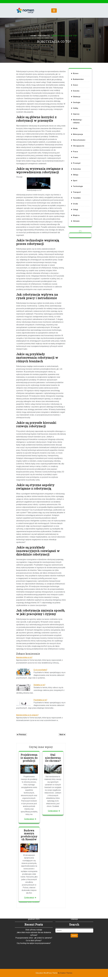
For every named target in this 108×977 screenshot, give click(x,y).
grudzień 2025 (34, 902)
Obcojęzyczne (79, 145)
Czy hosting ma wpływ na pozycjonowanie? (34, 926)
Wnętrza (77, 209)
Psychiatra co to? (40, 700)
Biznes (76, 79)
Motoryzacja (78, 135)
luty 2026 (33, 897)
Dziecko (76, 95)
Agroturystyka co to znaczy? (27, 715)
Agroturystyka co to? (24, 657)
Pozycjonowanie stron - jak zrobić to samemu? (33, 921)
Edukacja (77, 101)
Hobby (76, 111)
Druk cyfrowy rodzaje (33, 913)
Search (74, 918)
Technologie (78, 182)
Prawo (76, 156)
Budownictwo (78, 85)
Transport (77, 188)
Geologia (77, 106)
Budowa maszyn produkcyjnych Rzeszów (29, 835)
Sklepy (76, 172)
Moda (76, 130)
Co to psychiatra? (40, 670)
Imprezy (76, 116)
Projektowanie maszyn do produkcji (29, 757)
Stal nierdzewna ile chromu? (53, 757)
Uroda (76, 198)
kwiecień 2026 (34, 891)
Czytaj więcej (29, 819)
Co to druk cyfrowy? (34, 923)
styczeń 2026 (33, 899)
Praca (76, 151)
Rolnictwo (77, 167)
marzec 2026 (34, 894)
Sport (75, 177)
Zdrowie (77, 214)
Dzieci (76, 90)
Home (34, 36)
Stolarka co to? (39, 685)
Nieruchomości (79, 140)
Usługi (76, 204)
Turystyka (77, 193)
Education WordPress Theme (54, 973)
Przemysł (44, 36)
